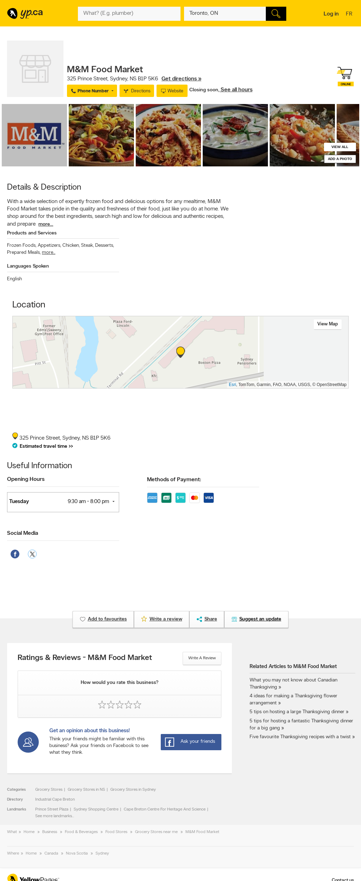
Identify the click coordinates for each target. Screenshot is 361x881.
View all (339, 147)
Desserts (104, 245)
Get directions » (181, 79)
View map (327, 324)
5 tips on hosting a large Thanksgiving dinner (297, 712)
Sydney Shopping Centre (96, 809)
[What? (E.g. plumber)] (129, 14)
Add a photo (340, 159)
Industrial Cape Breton (55, 799)
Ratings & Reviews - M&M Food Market (85, 658)
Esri (232, 384)
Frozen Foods (21, 245)
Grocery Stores (48, 790)
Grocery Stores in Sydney (133, 790)
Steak (87, 245)
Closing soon (203, 90)
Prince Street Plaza (51, 809)
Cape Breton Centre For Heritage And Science (165, 809)
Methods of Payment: (174, 480)
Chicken (71, 245)
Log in (331, 14)
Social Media (22, 533)
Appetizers (49, 245)
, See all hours (235, 90)
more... (45, 224)
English (14, 279)
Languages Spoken (28, 266)
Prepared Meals (24, 252)
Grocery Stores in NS (86, 790)
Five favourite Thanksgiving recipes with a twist (300, 737)
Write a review (202, 658)
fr (350, 14)
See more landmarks (53, 816)
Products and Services (32, 233)
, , (134, 79)
